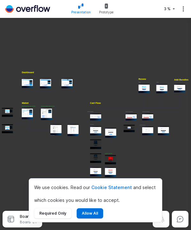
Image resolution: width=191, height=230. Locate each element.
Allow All (90, 213)
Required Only (52, 213)
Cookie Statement (111, 187)
